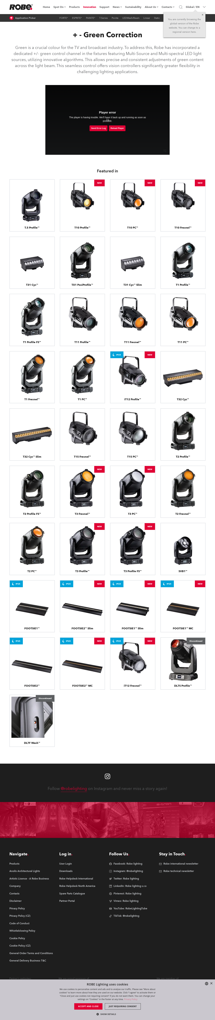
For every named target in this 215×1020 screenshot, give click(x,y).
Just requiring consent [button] (123, 1006)
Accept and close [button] (88, 1006)
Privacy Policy (130, 999)
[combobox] (206, 983)
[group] (31, 871)
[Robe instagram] (107, 776)
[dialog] (107, 999)
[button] (107, 1014)
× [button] (211, 983)
